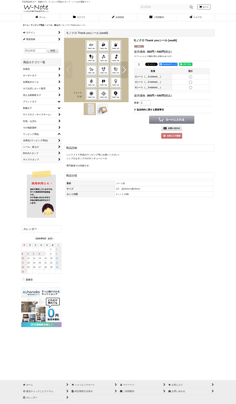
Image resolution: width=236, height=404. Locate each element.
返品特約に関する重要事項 (149, 109)
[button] (68, 69)
